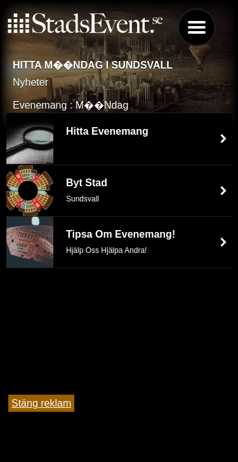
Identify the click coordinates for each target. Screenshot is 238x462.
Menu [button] (197, 27)
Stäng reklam (41, 403)
